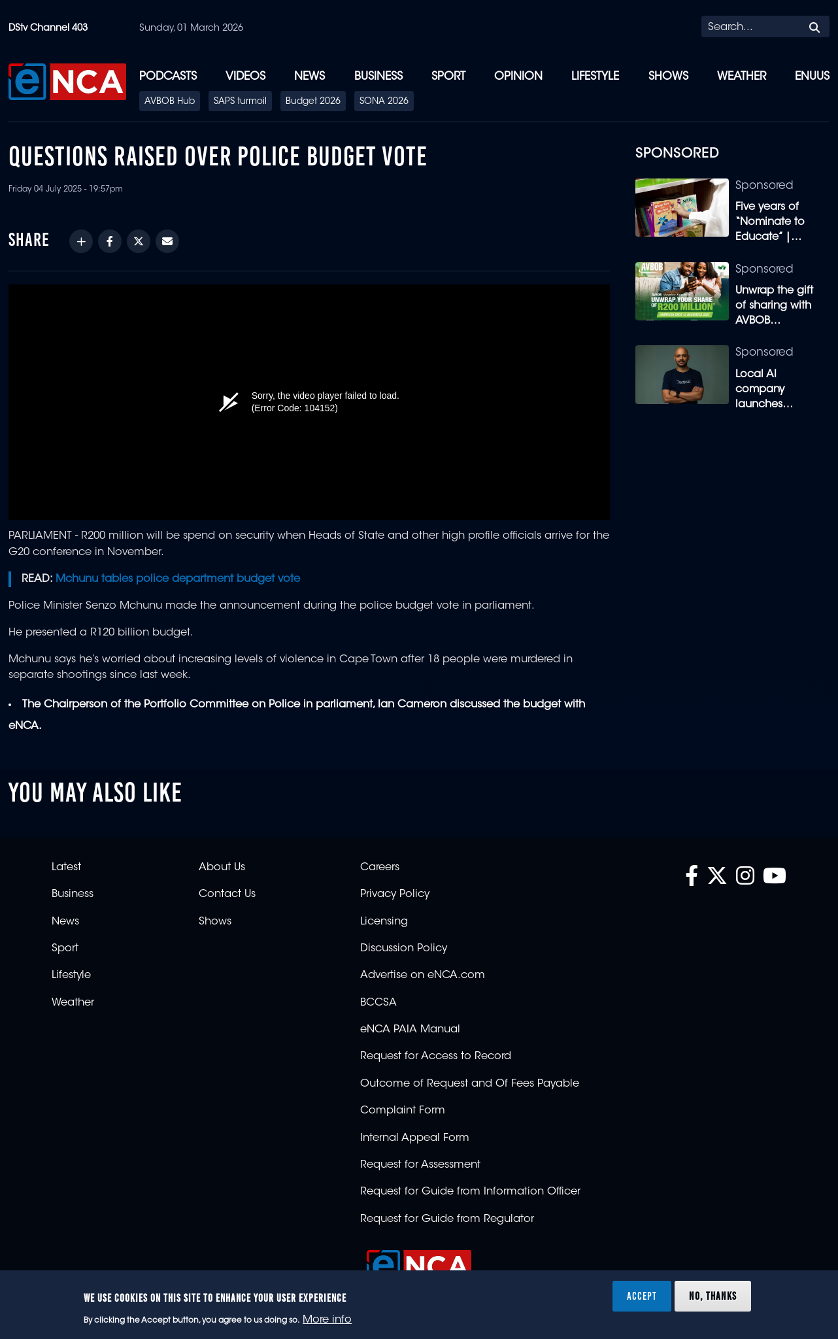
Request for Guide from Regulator (447, 1219)
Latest (66, 867)
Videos (245, 76)
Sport (448, 76)
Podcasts (168, 76)
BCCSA (378, 1003)
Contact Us (227, 894)
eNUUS (812, 76)
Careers (379, 867)
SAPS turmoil (240, 102)
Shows (668, 76)
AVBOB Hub (169, 102)
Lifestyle (595, 76)
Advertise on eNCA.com (422, 975)
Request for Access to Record (435, 1056)
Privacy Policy (394, 894)
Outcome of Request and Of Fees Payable (469, 1084)
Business (378, 76)
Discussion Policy (403, 948)
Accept (642, 1295)
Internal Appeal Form (414, 1138)
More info (327, 1320)
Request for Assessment (420, 1165)
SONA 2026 (384, 102)
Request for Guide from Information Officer (470, 1192)
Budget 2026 (313, 102)
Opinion (518, 76)
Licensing (384, 922)
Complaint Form (402, 1111)
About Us (222, 867)
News (309, 76)
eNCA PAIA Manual (410, 1030)
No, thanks (713, 1295)
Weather (741, 76)
